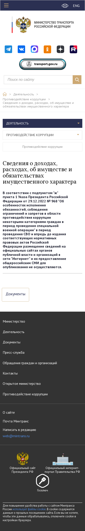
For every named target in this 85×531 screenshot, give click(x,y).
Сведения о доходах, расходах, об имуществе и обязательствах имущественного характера (38, 104)
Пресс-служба (13, 352)
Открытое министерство (22, 383)
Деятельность (23, 94)
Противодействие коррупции (24, 99)
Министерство (14, 321)
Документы (15, 294)
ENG (76, 6)
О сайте (9, 412)
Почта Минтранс (16, 421)
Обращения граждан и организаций (30, 363)
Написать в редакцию (19, 433)
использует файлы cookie (29, 509)
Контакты (10, 373)
